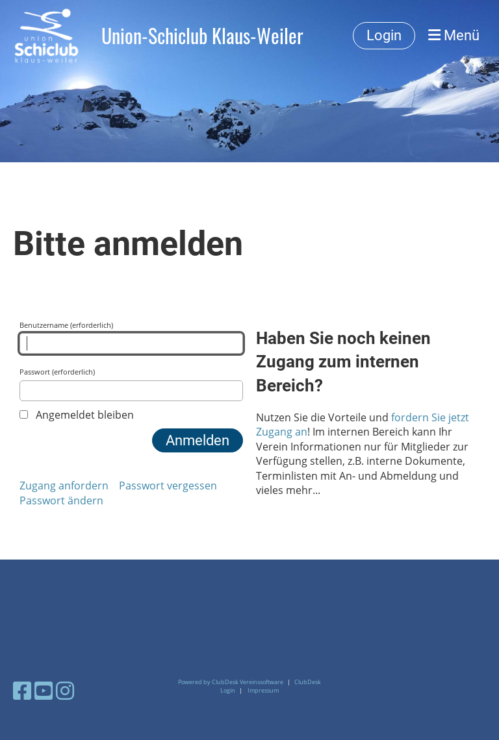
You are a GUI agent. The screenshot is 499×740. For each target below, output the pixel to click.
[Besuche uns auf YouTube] (43, 690)
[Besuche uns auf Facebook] (22, 690)
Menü (454, 35)
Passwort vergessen (168, 485)
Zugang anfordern (64, 485)
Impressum (263, 690)
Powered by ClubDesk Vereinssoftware (230, 682)
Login (384, 35)
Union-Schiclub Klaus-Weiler (202, 35)
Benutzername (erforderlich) (131, 337)
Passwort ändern (61, 500)
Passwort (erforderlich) (131, 384)
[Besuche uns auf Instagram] (65, 690)
